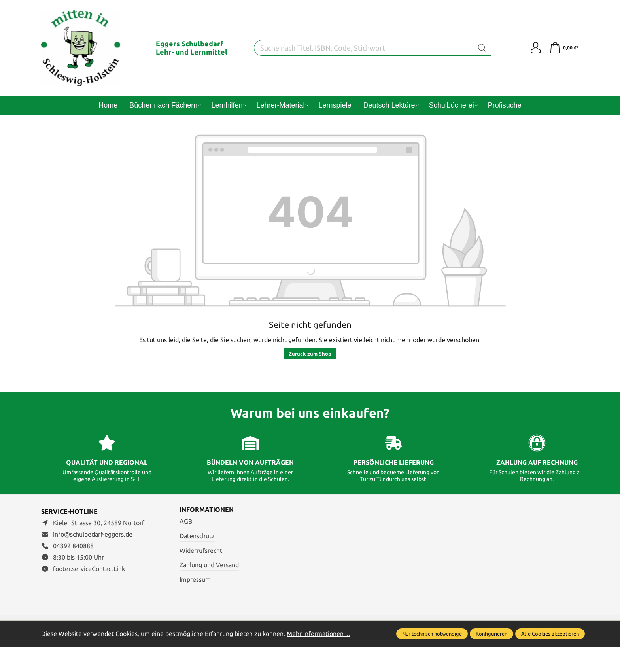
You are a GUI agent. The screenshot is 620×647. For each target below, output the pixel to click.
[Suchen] (482, 48)
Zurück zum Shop (310, 353)
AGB (186, 521)
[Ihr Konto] (535, 48)
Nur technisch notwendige (432, 633)
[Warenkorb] (564, 48)
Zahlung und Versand (209, 564)
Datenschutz (197, 535)
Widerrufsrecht (201, 550)
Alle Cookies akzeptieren (550, 633)
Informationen (207, 510)
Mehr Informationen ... (318, 633)
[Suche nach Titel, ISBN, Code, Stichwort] (364, 48)
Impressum (195, 579)
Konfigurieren (491, 633)
